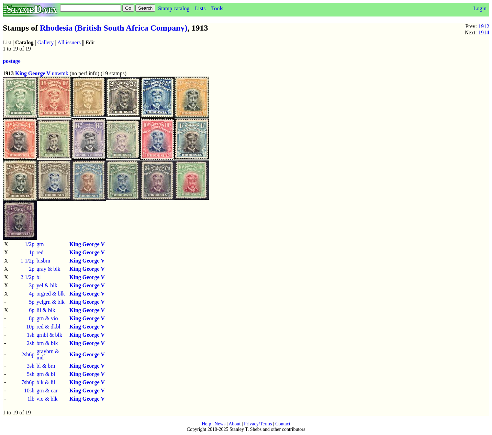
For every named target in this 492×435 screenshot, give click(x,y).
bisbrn (43, 261)
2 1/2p (27, 277)
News (219, 423)
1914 (483, 32)
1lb (30, 399)
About (234, 423)
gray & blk (48, 269)
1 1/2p (27, 261)
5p (31, 302)
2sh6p (27, 354)
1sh (30, 335)
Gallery (45, 42)
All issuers (69, 42)
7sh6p (27, 382)
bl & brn (45, 366)
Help (206, 423)
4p (31, 294)
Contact (282, 423)
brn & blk (47, 343)
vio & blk (46, 399)
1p (31, 252)
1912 (483, 26)
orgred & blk (50, 294)
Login (480, 8)
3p (31, 285)
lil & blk (45, 310)
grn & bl (45, 374)
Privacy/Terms (258, 423)
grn (40, 244)
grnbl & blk (49, 335)
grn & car (46, 390)
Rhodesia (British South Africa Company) (113, 27)
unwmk (60, 73)
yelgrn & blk (50, 302)
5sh (30, 374)
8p (31, 318)
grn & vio (47, 318)
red (39, 252)
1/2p (29, 244)
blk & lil (45, 382)
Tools (217, 8)
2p (31, 269)
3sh (30, 366)
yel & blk (46, 285)
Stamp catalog (173, 8)
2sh (30, 343)
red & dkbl (48, 327)
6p (31, 310)
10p (30, 327)
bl (38, 277)
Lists (200, 8)
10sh (29, 390)
